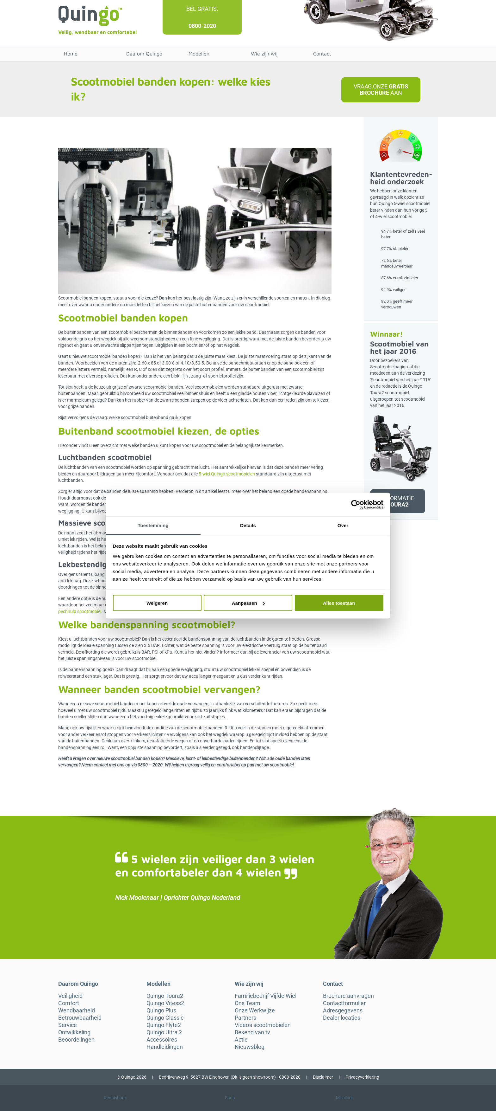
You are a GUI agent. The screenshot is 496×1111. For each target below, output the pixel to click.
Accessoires (161, 1040)
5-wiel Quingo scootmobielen (227, 473)
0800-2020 (202, 26)
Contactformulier (344, 1003)
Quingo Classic (164, 1018)
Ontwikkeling (74, 1032)
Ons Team (247, 1003)
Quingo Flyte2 (163, 1025)
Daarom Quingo (144, 53)
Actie (241, 1040)
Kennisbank (115, 1097)
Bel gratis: (202, 8)
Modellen (199, 53)
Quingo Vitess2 (165, 1003)
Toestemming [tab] (153, 525)
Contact (322, 53)
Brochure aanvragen (348, 996)
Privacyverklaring (362, 1077)
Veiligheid (70, 996)
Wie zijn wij (264, 53)
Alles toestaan (339, 603)
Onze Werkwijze (255, 1010)
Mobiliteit (345, 1097)
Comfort (68, 1003)
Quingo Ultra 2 (164, 1032)
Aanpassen (248, 603)
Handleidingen (164, 1047)
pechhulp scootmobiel (79, 611)
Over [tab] (343, 525)
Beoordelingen (76, 1040)
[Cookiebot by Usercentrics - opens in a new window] (355, 504)
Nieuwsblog (249, 1047)
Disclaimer (323, 1077)
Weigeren (157, 603)
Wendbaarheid (76, 1010)
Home (71, 53)
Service (67, 1025)
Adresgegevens (343, 1010)
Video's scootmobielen (263, 1025)
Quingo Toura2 (164, 996)
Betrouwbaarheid (80, 1018)
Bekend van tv (252, 1032)
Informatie (397, 501)
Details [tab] (248, 525)
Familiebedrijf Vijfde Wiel (265, 996)
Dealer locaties (341, 1018)
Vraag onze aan (381, 89)
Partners (245, 1018)
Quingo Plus (161, 1010)
